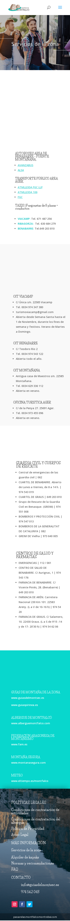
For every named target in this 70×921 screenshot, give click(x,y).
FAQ (14, 869)
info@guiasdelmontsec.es (40, 885)
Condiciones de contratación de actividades (35, 811)
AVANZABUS (25, 165)
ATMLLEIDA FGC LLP (30, 187)
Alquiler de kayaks (25, 857)
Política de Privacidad (27, 829)
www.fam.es (19, 744)
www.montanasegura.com (28, 762)
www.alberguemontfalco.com (30, 723)
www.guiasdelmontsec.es (27, 698)
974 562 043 (30, 892)
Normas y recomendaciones (32, 863)
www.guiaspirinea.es (24, 705)
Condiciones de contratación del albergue (35, 821)
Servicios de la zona (26, 850)
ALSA (21, 170)
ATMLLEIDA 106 (27, 192)
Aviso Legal (19, 835)
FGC (20, 197)
